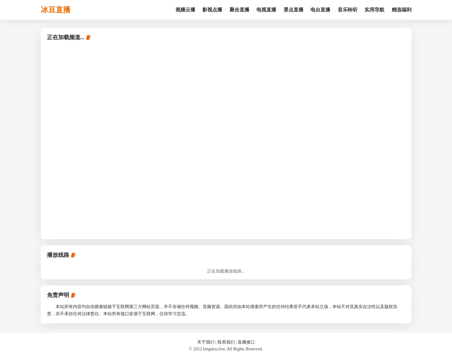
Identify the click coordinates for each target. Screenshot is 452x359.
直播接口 (246, 342)
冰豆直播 (55, 10)
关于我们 (205, 342)
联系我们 (226, 342)
